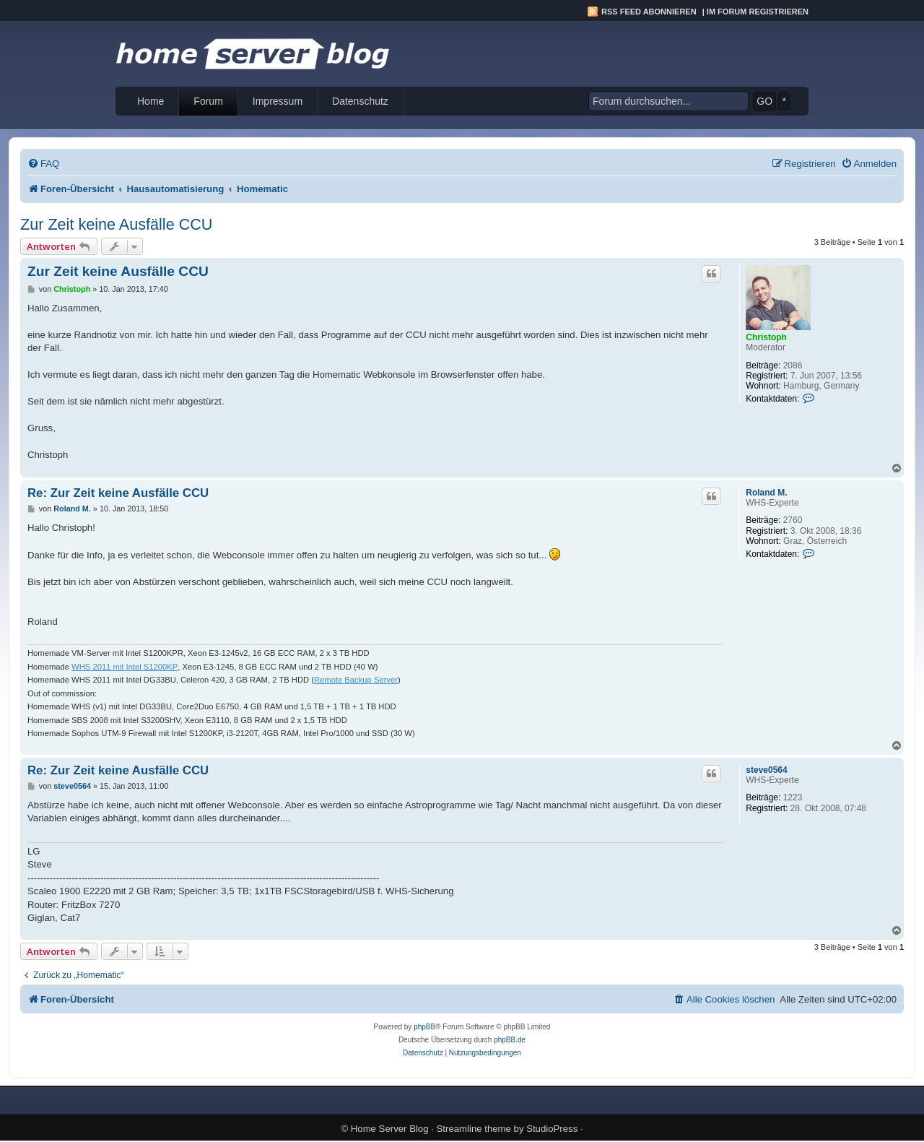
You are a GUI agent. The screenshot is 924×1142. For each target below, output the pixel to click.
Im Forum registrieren (757, 11)
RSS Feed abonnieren (649, 11)
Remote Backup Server (356, 679)
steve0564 (766, 770)
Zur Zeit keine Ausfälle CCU (116, 224)
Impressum (277, 101)
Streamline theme (474, 1128)
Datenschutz (360, 101)
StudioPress (552, 1128)
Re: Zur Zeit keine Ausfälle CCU (118, 493)
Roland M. (766, 493)
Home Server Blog (390, 1128)
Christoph (766, 337)
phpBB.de (510, 1040)
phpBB (424, 1027)
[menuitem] (43, 163)
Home (150, 101)
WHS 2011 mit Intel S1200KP (124, 666)
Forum (207, 101)
